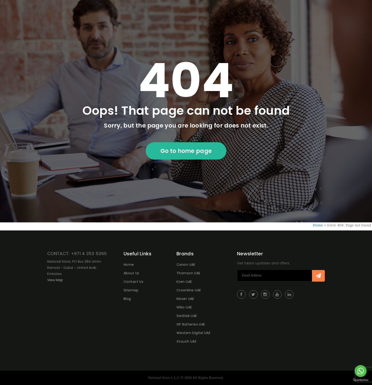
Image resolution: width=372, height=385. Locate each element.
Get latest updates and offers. (263, 263)
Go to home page (186, 151)
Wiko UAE (184, 307)
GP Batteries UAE (191, 324)
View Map (55, 280)
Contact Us (133, 281)
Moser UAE (185, 298)
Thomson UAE (188, 273)
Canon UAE (186, 264)
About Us (131, 273)
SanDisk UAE (187, 315)
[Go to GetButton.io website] (360, 380)
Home (318, 225)
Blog (127, 298)
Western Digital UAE (193, 332)
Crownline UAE (189, 290)
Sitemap (131, 290)
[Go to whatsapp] (361, 371)
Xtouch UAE (186, 341)
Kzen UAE (184, 281)
